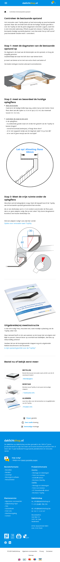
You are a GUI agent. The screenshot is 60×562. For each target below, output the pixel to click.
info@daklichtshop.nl (42, 501)
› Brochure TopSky (38, 493)
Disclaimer (49, 551)
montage (30, 427)
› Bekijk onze (24, 459)
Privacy (41, 551)
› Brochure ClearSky (38, 480)
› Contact (7, 516)
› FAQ (6, 506)
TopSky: (34, 482)
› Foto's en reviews (38, 475)
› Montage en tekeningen (40, 473)
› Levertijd (7, 475)
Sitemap (31, 555)
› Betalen (7, 472)
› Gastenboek (9, 508)
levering (30, 422)
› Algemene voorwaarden (13, 501)
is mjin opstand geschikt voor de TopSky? (20, 348)
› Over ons (8, 511)
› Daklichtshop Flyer (11, 504)
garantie (30, 418)
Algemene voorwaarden (29, 551)
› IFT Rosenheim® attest (40, 490)
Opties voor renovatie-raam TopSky (18, 223)
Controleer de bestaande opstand (19, 12)
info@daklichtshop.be (42, 508)
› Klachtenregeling (10, 513)
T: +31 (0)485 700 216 (39, 504)
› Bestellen (8, 470)
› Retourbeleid (9, 480)
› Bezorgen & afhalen (11, 477)
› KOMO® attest (37, 478)
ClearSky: (35, 470)
